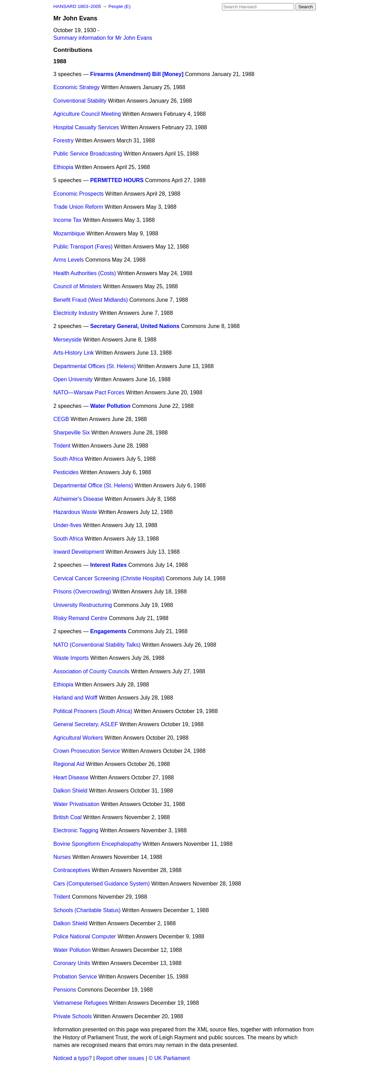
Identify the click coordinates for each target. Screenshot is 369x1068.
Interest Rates (108, 565)
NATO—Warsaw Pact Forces (89, 392)
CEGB (61, 419)
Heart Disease (71, 777)
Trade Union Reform (78, 207)
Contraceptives (72, 870)
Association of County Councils (92, 671)
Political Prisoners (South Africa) (93, 711)
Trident (62, 446)
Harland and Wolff (75, 698)
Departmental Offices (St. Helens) (95, 366)
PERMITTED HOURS (117, 180)
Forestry (64, 140)
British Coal (68, 817)
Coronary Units (72, 963)
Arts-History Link (74, 353)
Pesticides (66, 472)
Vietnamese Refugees (81, 1003)
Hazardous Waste (75, 512)
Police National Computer (85, 936)
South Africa (68, 459)
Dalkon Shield (71, 791)
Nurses (62, 857)
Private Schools (73, 1016)
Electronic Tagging (76, 830)
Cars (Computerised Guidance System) (102, 884)
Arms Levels (69, 260)
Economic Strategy (77, 87)
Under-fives (68, 525)
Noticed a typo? (73, 1058)
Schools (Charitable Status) (87, 910)
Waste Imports (71, 658)
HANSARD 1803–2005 (77, 6)
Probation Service (75, 977)
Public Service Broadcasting (88, 154)
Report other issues (120, 1058)
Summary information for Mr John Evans (103, 38)
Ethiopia (64, 167)
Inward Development (79, 552)
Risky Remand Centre (81, 618)
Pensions (65, 990)
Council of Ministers (78, 286)
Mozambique (69, 233)
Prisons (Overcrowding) (82, 591)
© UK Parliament (169, 1058)
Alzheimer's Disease (78, 499)
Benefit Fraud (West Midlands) (91, 300)
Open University (73, 379)
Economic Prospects (79, 194)
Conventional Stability (80, 101)
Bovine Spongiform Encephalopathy (97, 844)
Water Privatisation (77, 804)
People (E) (119, 6)
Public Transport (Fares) (83, 247)
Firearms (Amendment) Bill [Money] (136, 74)
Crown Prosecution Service (87, 751)
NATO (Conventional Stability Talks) (97, 645)
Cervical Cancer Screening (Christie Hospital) (109, 578)
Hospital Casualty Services (86, 127)
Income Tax (68, 220)
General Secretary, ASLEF (86, 724)
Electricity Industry (76, 313)
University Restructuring (83, 605)
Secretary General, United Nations (134, 326)
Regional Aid (69, 764)
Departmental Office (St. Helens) (93, 485)
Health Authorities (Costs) (85, 273)
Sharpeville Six (72, 432)
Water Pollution (110, 406)
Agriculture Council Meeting (87, 114)
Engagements (108, 631)
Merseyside (68, 340)
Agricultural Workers (78, 738)
